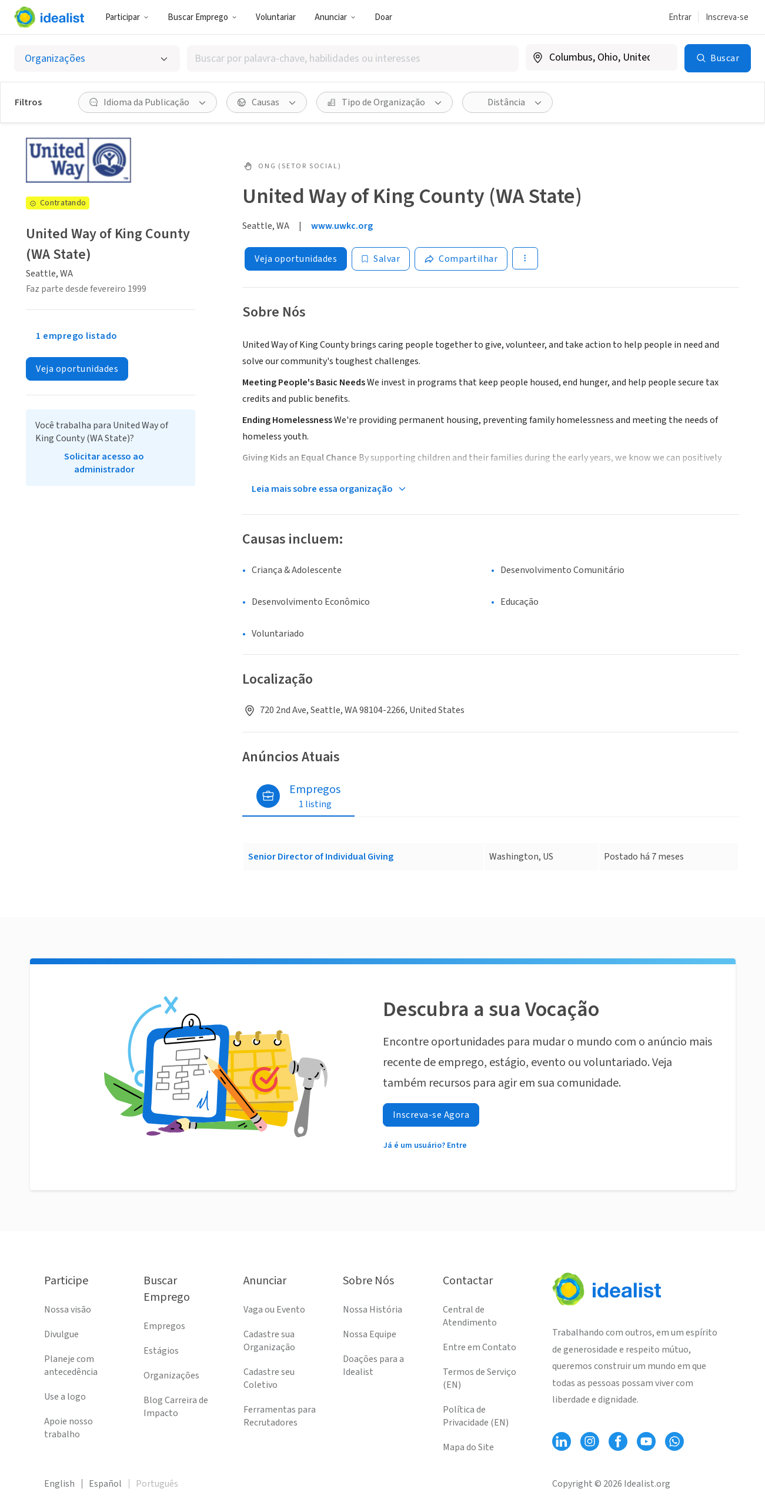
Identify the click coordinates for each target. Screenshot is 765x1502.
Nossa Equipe (369, 1334)
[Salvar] (381, 259)
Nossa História (372, 1309)
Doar (383, 17)
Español (105, 1483)
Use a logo (65, 1396)
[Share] (461, 259)
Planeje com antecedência (71, 1365)
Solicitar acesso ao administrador (104, 463)
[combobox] (353, 58)
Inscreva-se (727, 17)
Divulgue (61, 1334)
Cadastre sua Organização (269, 1341)
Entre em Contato (479, 1347)
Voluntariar (276, 17)
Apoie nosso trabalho (68, 1428)
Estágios (161, 1350)
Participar (127, 17)
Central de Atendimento (470, 1316)
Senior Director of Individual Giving (320, 856)
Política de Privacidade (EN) (476, 1416)
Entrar (680, 17)
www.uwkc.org (342, 226)
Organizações (171, 1375)
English (59, 1483)
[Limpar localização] (661, 57)
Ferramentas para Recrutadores (279, 1416)
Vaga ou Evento (274, 1309)
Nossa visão (67, 1309)
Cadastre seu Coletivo (269, 1378)
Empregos (164, 1326)
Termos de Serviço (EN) (479, 1378)
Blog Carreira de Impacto (175, 1407)
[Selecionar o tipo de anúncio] (97, 58)
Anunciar (335, 17)
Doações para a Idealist (373, 1365)
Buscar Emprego (202, 17)
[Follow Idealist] (561, 1441)
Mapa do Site (468, 1447)
